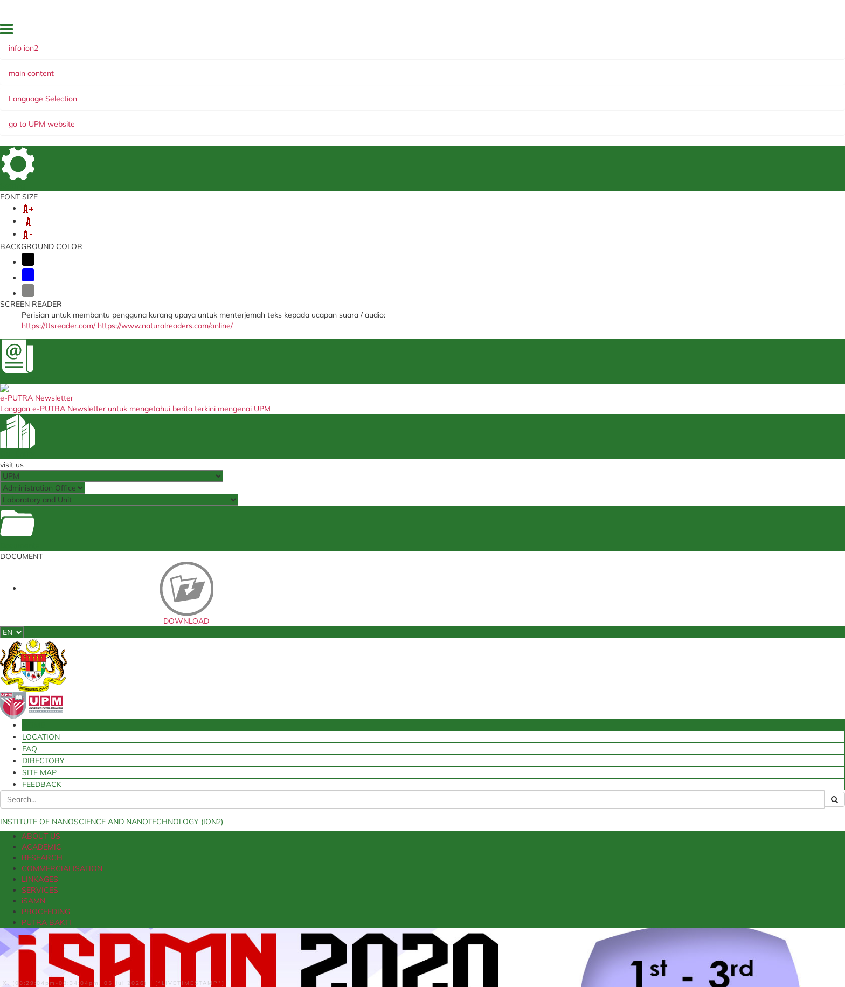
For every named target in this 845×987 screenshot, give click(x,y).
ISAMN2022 (599, 486)
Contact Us (92, 648)
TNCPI (511, 794)
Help (67, 953)
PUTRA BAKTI (537, 93)
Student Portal (235, 804)
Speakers (88, 580)
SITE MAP (728, 31)
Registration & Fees (108, 626)
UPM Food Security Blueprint (547, 783)
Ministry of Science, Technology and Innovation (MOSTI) (413, 797)
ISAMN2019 (599, 541)
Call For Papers (99, 592)
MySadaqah (521, 815)
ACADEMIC (139, 93)
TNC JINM (516, 837)
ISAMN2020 (599, 523)
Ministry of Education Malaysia (405, 833)
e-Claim (224, 815)
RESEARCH (191, 93)
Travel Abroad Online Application (265, 826)
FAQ (655, 31)
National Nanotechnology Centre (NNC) (420, 811)
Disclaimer (99, 953)
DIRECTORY (688, 31)
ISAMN (87, 332)
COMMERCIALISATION (264, 93)
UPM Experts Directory (537, 826)
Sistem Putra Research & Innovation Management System (269, 863)
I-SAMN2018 (601, 559)
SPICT (221, 837)
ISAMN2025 (599, 431)
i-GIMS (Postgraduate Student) (262, 794)
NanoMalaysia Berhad (392, 822)
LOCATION (625, 31)
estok (219, 783)
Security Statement (155, 953)
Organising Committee (114, 603)
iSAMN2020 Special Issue (119, 535)
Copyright (278, 953)
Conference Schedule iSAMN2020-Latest (149, 558)
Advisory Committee (110, 614)
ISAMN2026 (599, 413)
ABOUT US (88, 93)
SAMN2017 (598, 578)
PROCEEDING (475, 93)
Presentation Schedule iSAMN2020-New (149, 569)
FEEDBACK (766, 31)
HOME (593, 31)
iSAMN (426, 93)
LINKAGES (336, 93)
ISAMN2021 (599, 504)
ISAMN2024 (599, 449)
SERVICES (385, 93)
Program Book (98, 546)
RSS (308, 953)
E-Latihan (227, 848)
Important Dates (102, 637)
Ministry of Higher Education (402, 783)
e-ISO (510, 804)
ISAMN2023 (599, 468)
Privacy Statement (224, 953)
